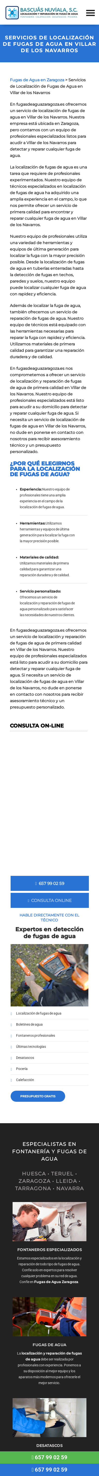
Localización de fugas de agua (38, 1013)
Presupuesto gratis (38, 1096)
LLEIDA (66, 1181)
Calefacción (25, 1080)
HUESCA (34, 1174)
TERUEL (62, 1174)
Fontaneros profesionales (35, 1036)
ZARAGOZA (35, 1181)
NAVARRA (70, 1188)
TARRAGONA (33, 1188)
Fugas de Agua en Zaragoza (37, 80)
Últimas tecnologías (31, 1047)
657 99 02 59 (49, 883)
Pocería (22, 1069)
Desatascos (25, 1058)
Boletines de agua (29, 1024)
